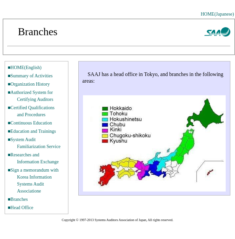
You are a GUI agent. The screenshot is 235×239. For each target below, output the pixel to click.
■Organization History (29, 84)
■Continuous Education (30, 122)
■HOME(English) (24, 67)
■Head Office (20, 207)
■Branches (18, 199)
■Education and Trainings (32, 131)
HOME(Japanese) (217, 14)
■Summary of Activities (30, 75)
